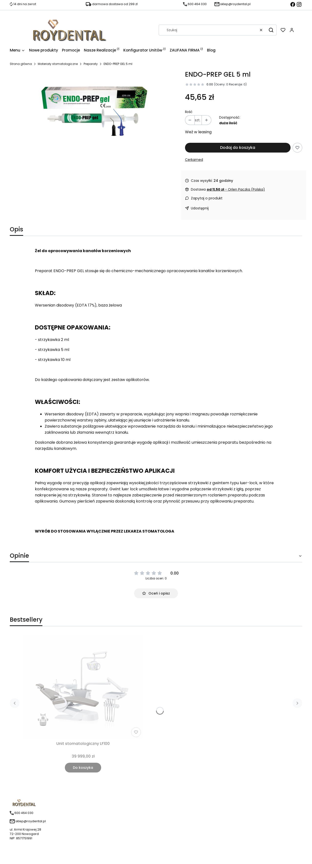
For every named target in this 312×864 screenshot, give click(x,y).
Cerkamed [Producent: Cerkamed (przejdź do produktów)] (194, 159)
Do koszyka (83, 767)
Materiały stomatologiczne (58, 64)
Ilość (189, 111)
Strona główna (21, 64)
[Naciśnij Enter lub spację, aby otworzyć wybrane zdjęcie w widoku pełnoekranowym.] (93, 108)
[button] (271, 30)
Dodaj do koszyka (237, 147)
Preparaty (91, 64)
